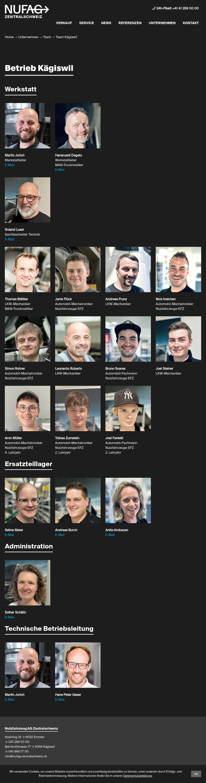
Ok (196, 774)
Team (47, 37)
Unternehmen (162, 23)
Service (86, 23)
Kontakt (191, 23)
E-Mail (9, 165)
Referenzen (130, 23)
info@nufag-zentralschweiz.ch (26, 756)
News (106, 23)
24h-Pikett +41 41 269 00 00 (175, 8)
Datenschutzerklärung (137, 776)
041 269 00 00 (18, 741)
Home (9, 37)
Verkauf (64, 23)
